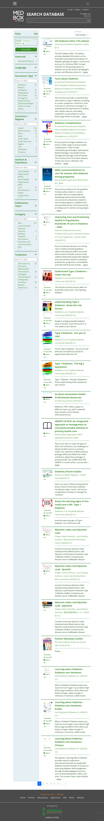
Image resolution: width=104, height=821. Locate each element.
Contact (31, 797)
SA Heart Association (63, 401)
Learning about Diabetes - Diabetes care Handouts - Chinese (69, 742)
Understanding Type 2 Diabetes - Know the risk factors (68, 305)
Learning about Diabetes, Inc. (67, 676)
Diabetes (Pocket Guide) (68, 471)
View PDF (48, 91)
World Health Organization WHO (68, 180)
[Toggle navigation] (88, 3)
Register (78, 10)
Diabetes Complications (68, 122)
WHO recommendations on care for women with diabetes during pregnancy (71, 173)
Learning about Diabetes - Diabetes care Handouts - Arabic (69, 705)
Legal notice (55, 797)
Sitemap (80, 797)
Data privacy (42, 797)
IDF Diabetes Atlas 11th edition (72, 40)
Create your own (47, 794)
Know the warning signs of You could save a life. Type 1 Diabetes (72, 504)
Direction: (78, 31)
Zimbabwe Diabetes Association (72, 85)
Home (22, 797)
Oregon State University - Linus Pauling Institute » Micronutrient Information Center (71, 539)
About (71, 797)
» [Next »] (65, 783)
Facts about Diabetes (66, 78)
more (85, 72)
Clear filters (26, 49)
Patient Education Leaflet (69, 638)
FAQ (64, 797)
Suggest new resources (85, 15)
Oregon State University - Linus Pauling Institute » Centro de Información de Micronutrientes (71, 576)
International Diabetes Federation (69, 44)
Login (70, 10)
